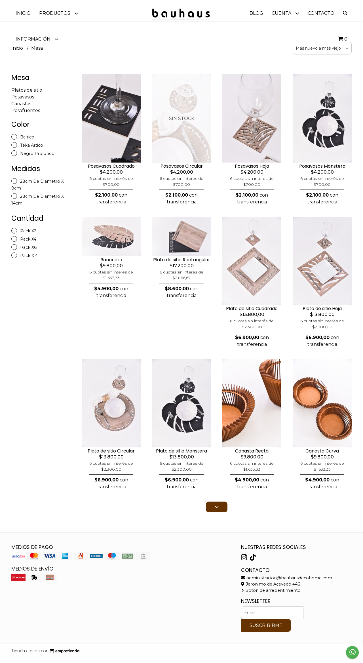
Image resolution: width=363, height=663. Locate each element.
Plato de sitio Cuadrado (252, 313)
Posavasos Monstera (322, 170)
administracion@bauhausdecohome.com (286, 582)
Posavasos (22, 101)
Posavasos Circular (182, 170)
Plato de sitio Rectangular (181, 264)
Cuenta (285, 13)
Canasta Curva (322, 455)
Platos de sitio (26, 94)
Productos (58, 13)
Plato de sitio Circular (111, 455)
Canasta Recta (252, 455)
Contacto (321, 13)
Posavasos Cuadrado (111, 170)
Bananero (111, 264)
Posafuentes (25, 114)
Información (37, 39)
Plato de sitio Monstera (181, 455)
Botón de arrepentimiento (271, 594)
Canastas (21, 108)
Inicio (23, 13)
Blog (256, 13)
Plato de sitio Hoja (322, 313)
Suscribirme (266, 629)
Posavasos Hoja (252, 170)
